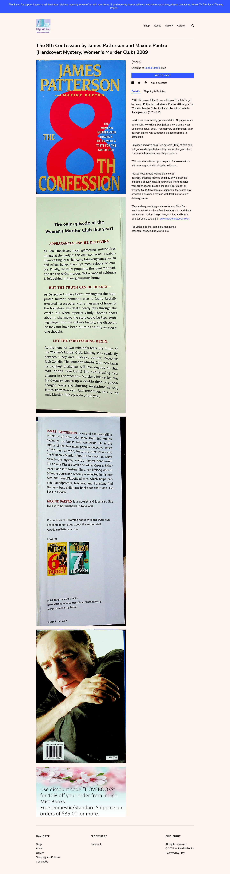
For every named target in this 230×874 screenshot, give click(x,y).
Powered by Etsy (175, 853)
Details (136, 91)
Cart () (181, 25)
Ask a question (159, 82)
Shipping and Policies (48, 857)
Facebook (96, 844)
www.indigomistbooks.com (175, 218)
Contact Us (42, 861)
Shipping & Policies (155, 91)
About (157, 25)
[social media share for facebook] (133, 82)
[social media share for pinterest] (146, 82)
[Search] (193, 26)
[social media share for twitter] (139, 82)
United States (152, 67)
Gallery (169, 25)
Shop (147, 25)
